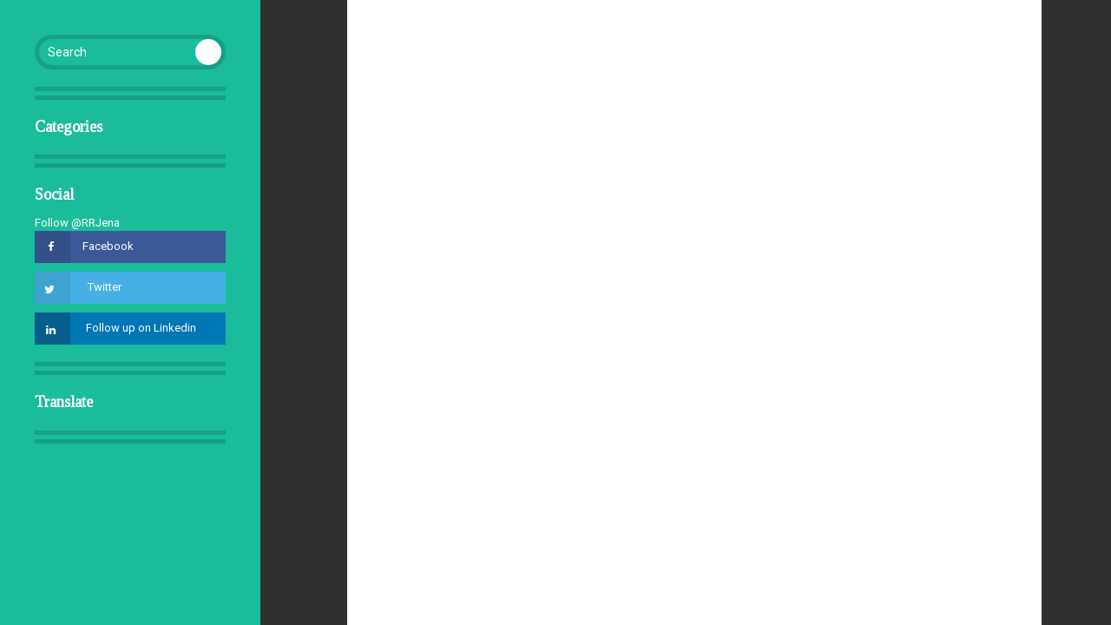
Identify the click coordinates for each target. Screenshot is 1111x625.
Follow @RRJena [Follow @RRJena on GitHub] (77, 222)
